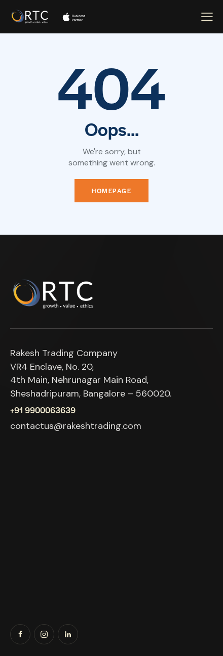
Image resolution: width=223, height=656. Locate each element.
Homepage (111, 190)
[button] (207, 17)
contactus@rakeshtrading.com (75, 426)
